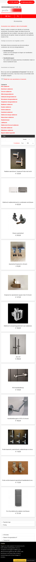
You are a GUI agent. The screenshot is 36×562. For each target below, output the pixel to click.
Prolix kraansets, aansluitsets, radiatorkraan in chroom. (18, 449)
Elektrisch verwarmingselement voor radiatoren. (18, 326)
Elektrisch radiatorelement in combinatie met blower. (18, 202)
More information (31, 560)
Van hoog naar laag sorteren (33, 139)
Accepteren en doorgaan (20, 560)
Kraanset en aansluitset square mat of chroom (18, 295)
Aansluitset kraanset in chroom (18, 264)
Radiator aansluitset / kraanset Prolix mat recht (18, 171)
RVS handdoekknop (18, 387)
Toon (22, 143)
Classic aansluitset (18, 233)
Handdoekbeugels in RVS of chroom (18, 418)
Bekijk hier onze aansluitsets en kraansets (15, 79)
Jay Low (18, 357)
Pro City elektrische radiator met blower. (18, 511)
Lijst (4, 139)
